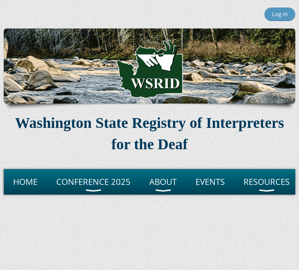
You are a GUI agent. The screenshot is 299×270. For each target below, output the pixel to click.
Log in (280, 14)
